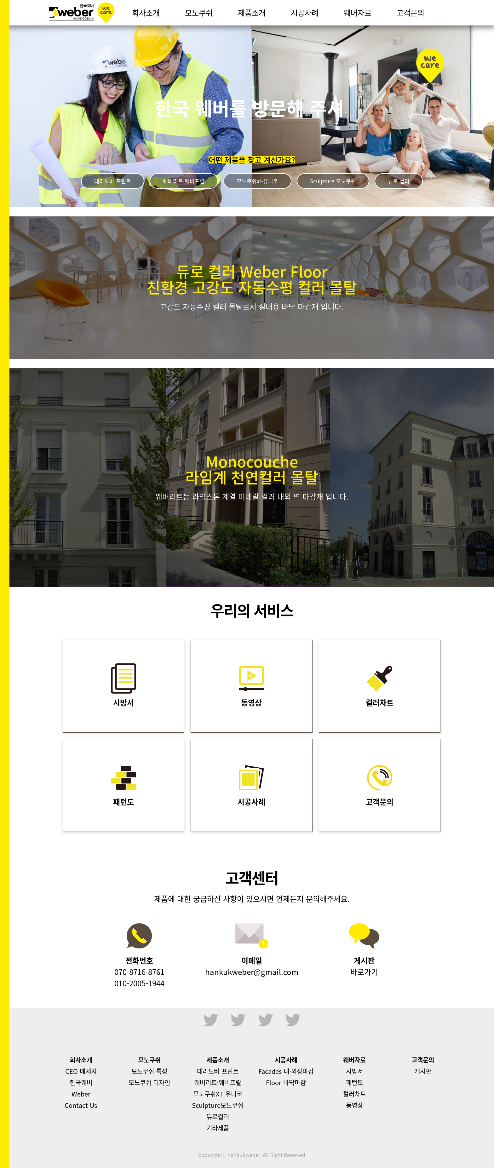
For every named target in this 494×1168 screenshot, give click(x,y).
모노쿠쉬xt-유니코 (257, 181)
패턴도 (354, 1082)
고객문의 (422, 1059)
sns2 (238, 1020)
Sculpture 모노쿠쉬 (333, 181)
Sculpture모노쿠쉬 (217, 1105)
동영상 (354, 1105)
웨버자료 (354, 1059)
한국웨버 (81, 12)
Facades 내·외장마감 (286, 1071)
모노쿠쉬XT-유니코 (217, 1093)
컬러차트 (354, 1093)
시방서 (354, 1071)
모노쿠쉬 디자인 (149, 1082)
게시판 (422, 1071)
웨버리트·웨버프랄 (184, 181)
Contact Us (81, 1105)
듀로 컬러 (399, 181)
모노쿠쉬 (149, 1059)
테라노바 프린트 (112, 181)
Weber (81, 1093)
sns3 (265, 1020)
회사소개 (81, 1059)
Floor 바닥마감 (286, 1082)
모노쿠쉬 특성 (149, 1071)
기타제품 (217, 1127)
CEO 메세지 (81, 1071)
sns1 (210, 1020)
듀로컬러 (217, 1116)
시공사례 (286, 1059)
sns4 (293, 1020)
